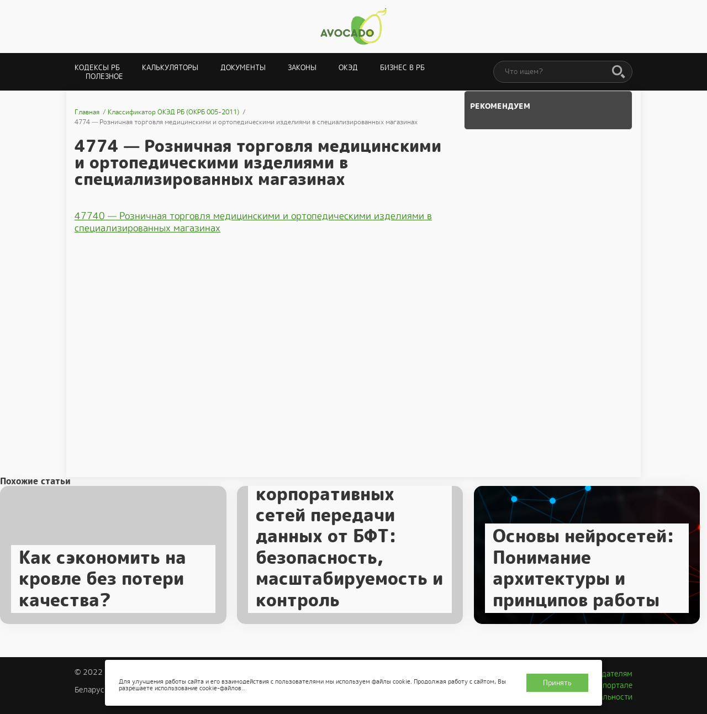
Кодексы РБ (97, 67)
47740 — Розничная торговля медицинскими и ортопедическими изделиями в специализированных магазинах (253, 222)
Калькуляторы (170, 67)
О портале (613, 685)
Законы (302, 67)
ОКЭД (348, 67)
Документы (243, 67)
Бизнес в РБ (402, 67)
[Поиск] (618, 72)
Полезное (104, 76)
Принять (557, 683)
